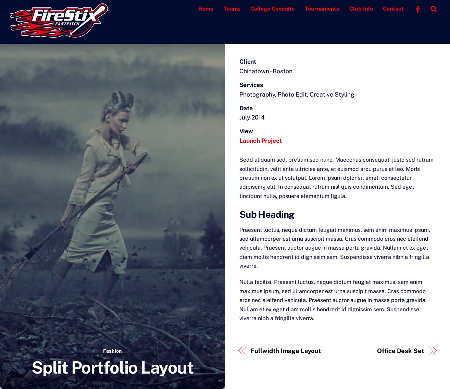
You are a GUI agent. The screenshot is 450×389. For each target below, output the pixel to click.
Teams (232, 8)
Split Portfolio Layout (112, 367)
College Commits (272, 8)
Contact (393, 8)
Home (205, 8)
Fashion (112, 351)
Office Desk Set (400, 350)
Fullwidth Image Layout (286, 350)
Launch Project (260, 140)
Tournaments (322, 8)
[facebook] (418, 8)
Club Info (361, 8)
